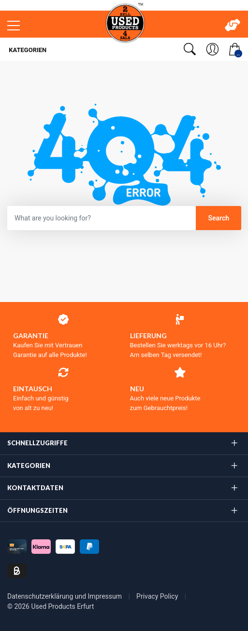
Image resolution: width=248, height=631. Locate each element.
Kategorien (26, 50)
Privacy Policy (158, 596)
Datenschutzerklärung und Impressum (65, 596)
